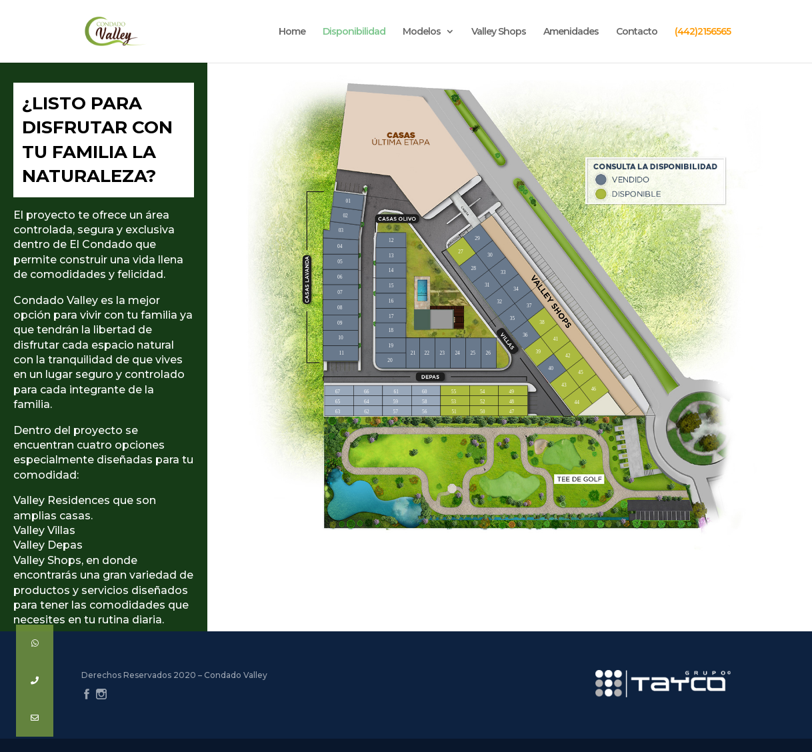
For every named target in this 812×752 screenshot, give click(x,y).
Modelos (422, 32)
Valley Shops (498, 32)
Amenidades (571, 32)
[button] (34, 718)
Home (292, 32)
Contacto (636, 32)
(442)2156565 (703, 32)
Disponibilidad (354, 32)
